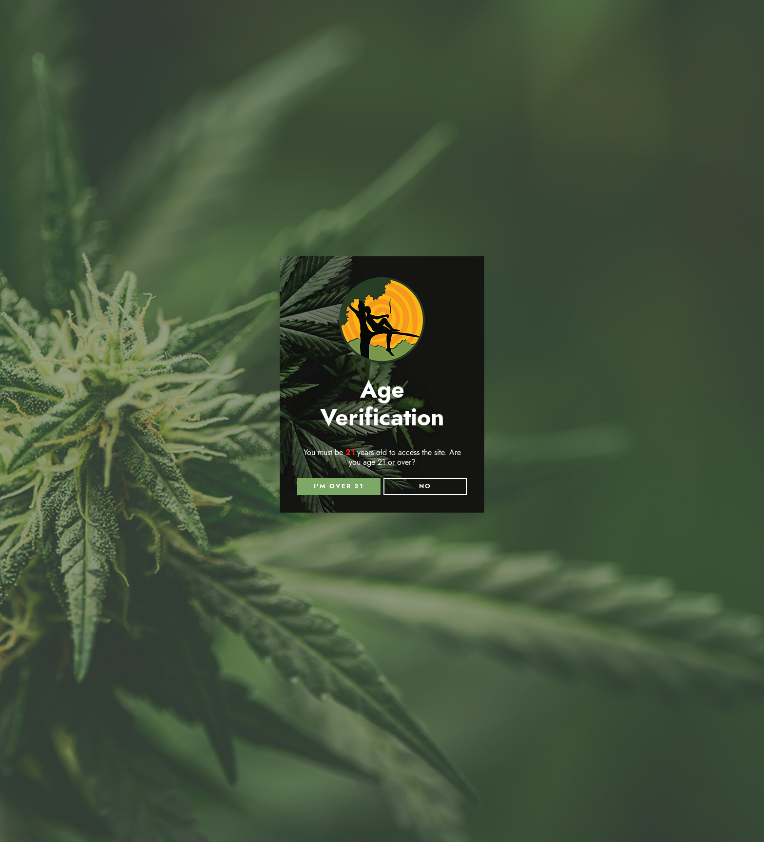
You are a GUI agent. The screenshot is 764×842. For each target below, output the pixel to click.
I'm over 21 (339, 486)
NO (425, 486)
